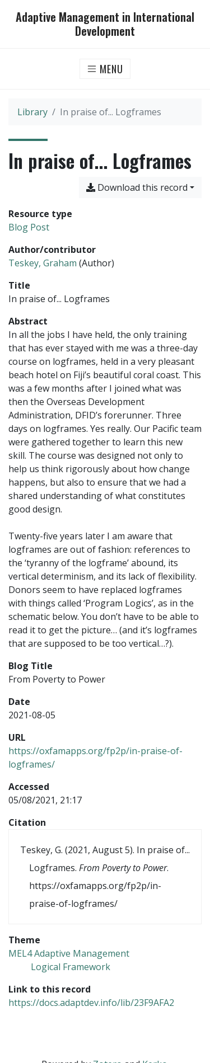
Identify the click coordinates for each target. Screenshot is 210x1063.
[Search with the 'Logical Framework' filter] (70, 967)
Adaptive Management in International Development (105, 24)
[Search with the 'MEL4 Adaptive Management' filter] (68, 953)
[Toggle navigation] (105, 69)
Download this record (137, 187)
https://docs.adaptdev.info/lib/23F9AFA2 (91, 1002)
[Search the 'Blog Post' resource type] (28, 227)
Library (32, 112)
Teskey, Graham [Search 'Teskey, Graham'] (42, 263)
